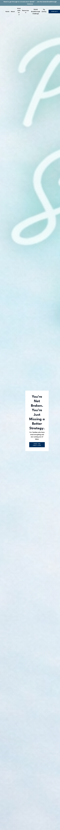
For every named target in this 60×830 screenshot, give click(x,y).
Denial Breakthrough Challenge (37, 11)
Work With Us (19, 11)
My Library (45, 10)
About (13, 11)
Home (7, 11)
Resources (26, 11)
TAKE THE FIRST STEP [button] (37, 444)
